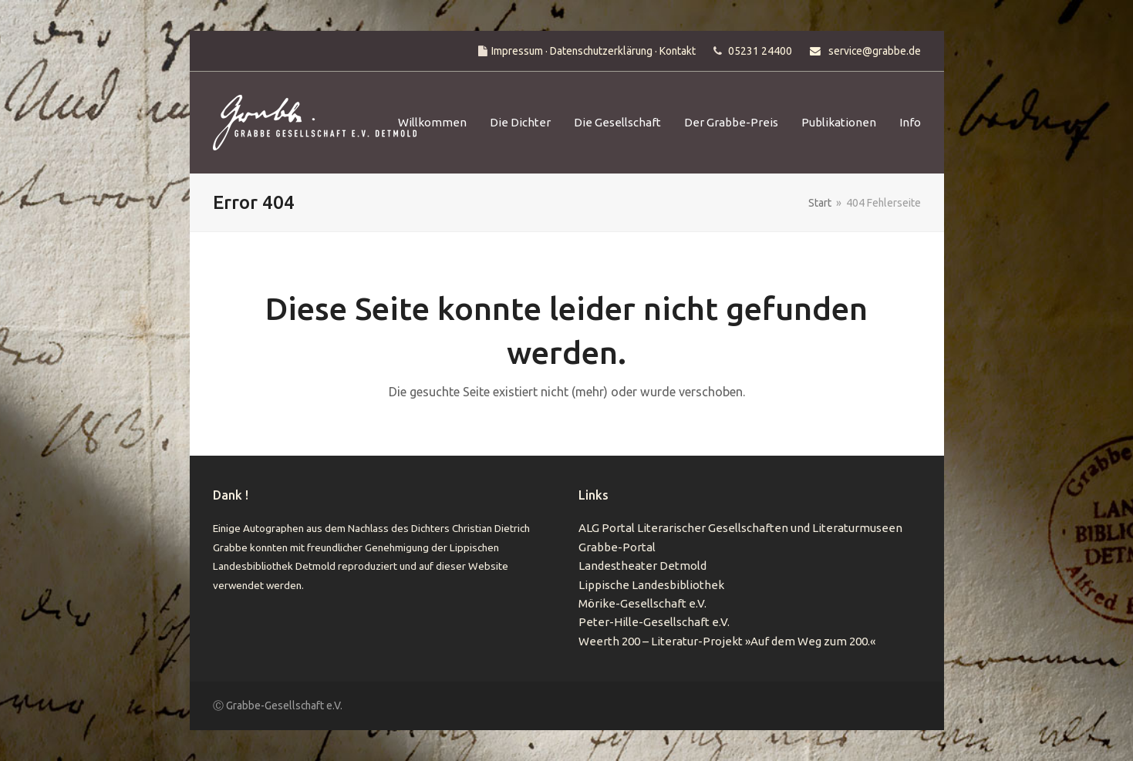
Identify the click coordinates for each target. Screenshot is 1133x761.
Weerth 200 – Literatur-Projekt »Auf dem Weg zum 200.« (726, 641)
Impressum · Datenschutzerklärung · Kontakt (593, 51)
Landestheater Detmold (642, 565)
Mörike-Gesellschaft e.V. (642, 603)
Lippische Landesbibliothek (651, 584)
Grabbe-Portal (617, 547)
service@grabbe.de (874, 51)
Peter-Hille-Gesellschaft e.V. (654, 621)
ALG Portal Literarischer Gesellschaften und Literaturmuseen (740, 527)
